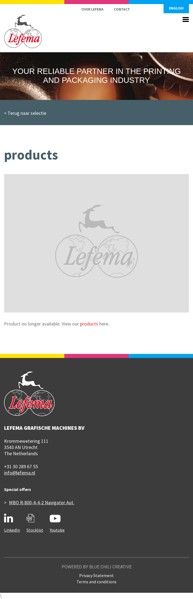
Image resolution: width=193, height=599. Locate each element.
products (89, 324)
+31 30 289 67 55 (21, 466)
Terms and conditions (96, 581)
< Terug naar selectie (25, 113)
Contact (122, 9)
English (176, 8)
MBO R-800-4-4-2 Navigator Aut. (41, 502)
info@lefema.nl (19, 473)
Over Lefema (92, 9)
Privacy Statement (96, 575)
